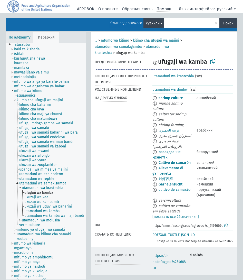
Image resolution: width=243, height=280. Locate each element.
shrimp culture (171, 98)
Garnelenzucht (170, 184)
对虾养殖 (166, 179)
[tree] (46, 161)
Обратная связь (137, 8)
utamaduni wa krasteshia (173, 76)
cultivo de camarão (174, 190)
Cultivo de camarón (175, 163)
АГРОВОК (85, 8)
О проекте (108, 8)
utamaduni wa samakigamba (118, 46)
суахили (153, 23)
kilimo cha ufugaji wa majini (156, 40)
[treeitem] (22, 44)
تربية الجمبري (169, 130)
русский (225, 8)
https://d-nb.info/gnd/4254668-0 (169, 262)
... (96, 40)
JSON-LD (188, 235)
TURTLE (174, 235)
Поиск (228, 23)
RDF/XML (159, 235)
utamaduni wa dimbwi (170, 89)
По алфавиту (20, 37)
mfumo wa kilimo (115, 40)
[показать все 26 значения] (175, 216)
